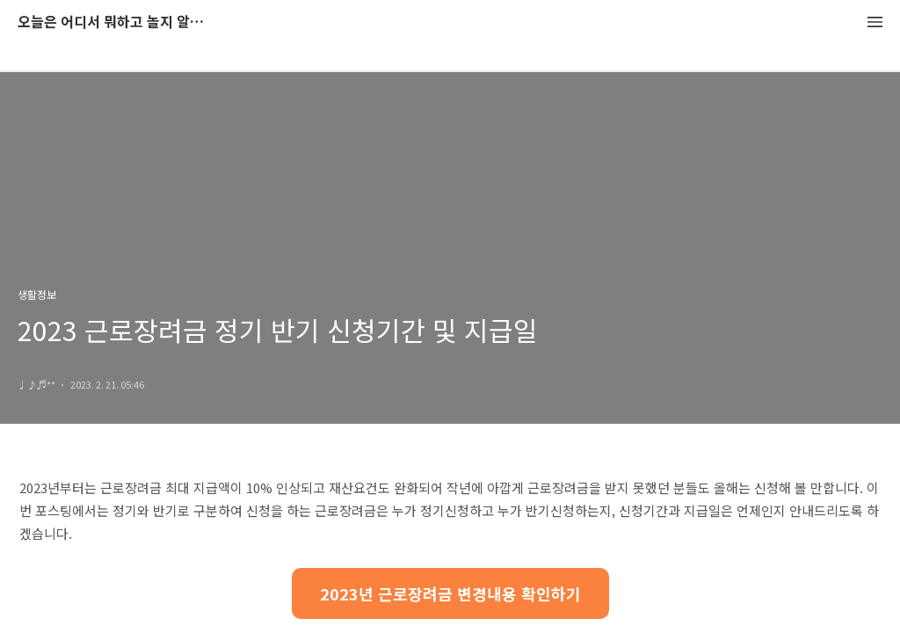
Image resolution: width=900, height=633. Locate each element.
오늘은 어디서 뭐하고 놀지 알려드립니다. (114, 22)
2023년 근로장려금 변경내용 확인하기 (450, 593)
